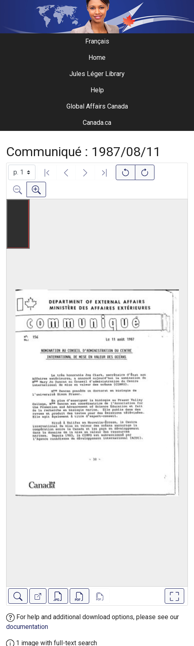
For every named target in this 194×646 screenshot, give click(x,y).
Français (97, 41)
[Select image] (21, 172)
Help (97, 90)
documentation (27, 627)
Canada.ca (97, 122)
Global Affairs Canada (97, 106)
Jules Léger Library (97, 74)
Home (97, 57)
